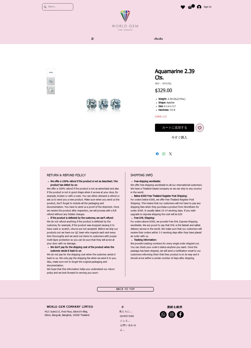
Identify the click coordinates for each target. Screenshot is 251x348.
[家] (124, 307)
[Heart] (183, 7)
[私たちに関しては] (126, 311)
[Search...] (57, 6)
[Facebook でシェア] (157, 154)
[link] (191, 6)
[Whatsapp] (163, 314)
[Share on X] (170, 154)
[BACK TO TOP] (125, 289)
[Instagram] (171, 314)
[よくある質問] (123, 330)
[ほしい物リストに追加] (200, 128)
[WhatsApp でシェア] (164, 154)
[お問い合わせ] (128, 325)
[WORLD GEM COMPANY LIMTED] (70, 307)
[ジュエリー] (126, 321)
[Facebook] (180, 314)
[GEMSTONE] (127, 316)
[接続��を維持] (175, 307)
